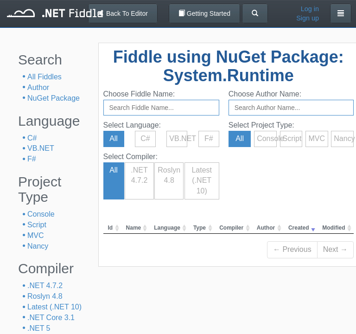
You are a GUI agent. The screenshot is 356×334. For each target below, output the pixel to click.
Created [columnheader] (298, 228)
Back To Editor (123, 13)
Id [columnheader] (110, 228)
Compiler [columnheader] (231, 228)
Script (36, 225)
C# (32, 138)
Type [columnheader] (199, 228)
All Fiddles (44, 77)
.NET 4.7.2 (45, 285)
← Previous (292, 249)
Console (41, 214)
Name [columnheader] (133, 228)
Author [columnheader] (266, 228)
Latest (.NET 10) (54, 307)
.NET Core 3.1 (51, 317)
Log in (310, 9)
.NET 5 (39, 328)
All (113, 138)
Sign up (307, 18)
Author (38, 87)
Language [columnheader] (167, 228)
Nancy (37, 246)
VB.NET (40, 148)
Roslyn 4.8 (45, 296)
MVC (35, 235)
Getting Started (204, 13)
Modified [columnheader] (333, 228)
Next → (335, 249)
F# (31, 159)
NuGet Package (53, 98)
